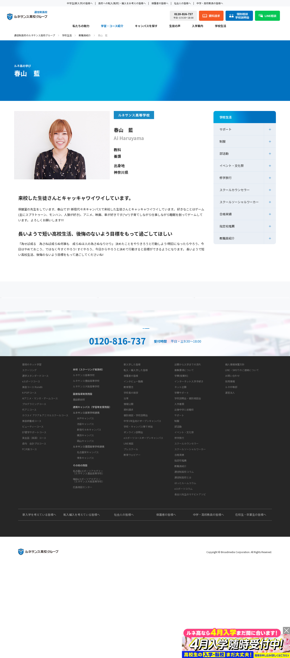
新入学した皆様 (132, 417)
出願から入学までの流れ (187, 417)
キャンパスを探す (146, 26)
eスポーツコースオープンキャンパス (143, 516)
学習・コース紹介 (112, 26)
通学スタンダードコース (35, 439)
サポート (226, 129)
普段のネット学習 (31, 428)
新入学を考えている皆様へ (39, 606)
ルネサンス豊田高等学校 (86, 428)
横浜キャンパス (85, 483)
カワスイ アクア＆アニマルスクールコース (45, 479)
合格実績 (226, 214)
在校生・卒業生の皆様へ (250, 606)
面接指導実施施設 (82, 442)
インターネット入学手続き (188, 434)
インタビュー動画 (133, 434)
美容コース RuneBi (32, 451)
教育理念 (128, 452)
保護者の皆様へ (159, 3)
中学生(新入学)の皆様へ (80, 3)
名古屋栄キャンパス (88, 500)
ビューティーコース (33, 490)
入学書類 (179, 457)
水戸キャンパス (85, 466)
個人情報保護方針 (234, 417)
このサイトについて (233, 409)
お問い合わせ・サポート (135, 480)
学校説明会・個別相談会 (187, 451)
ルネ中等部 (231, 440)
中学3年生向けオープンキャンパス (142, 499)
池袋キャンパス (85, 472)
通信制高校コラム (184, 550)
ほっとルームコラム (185, 561)
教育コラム (177, 542)
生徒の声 (174, 26)
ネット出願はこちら (218, 355)
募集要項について (184, 423)
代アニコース (29, 473)
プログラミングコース (34, 468)
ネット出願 (180, 440)
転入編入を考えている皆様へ (81, 606)
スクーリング (29, 434)
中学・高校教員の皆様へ (210, 3)
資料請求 (145, 355)
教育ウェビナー (132, 533)
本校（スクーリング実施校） (88, 417)
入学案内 (197, 26)
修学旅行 (226, 178)
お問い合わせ (232, 428)
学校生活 (220, 26)
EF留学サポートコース (34, 496)
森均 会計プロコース (34, 507)
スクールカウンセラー (235, 190)
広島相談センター (82, 535)
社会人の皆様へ (182, 3)
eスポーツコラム (183, 567)
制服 (223, 141)
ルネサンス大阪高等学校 (86, 434)
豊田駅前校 (79, 447)
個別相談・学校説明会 (136, 493)
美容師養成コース (31, 484)
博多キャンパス (85, 505)
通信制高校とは (182, 556)
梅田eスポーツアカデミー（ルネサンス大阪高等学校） (88, 528)
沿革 (126, 464)
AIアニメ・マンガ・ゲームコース (40, 462)
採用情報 (230, 434)
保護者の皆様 (131, 428)
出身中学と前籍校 (184, 462)
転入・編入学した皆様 (136, 423)
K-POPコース (29, 456)
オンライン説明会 (133, 510)
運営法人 (230, 445)
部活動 (224, 153)
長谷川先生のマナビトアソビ (190, 572)
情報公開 (128, 469)
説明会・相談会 (71, 355)
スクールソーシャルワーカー (239, 202)
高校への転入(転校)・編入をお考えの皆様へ (122, 3)
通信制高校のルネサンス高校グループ (34, 35)
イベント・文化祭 (232, 165)
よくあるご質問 (146, 305)
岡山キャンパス (85, 489)
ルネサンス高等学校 (84, 423)
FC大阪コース (29, 513)
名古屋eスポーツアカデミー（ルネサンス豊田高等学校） (88, 520)
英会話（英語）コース (34, 501)
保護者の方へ (57, 305)
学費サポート (181, 445)
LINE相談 (128, 522)
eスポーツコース (31, 445)
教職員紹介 (85, 35)
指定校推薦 (227, 226)
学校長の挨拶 (131, 458)
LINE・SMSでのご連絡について (242, 423)
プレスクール (131, 527)
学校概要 (125, 445)
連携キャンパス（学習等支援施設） (92, 455)
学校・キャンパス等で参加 (138, 505)
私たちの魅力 (80, 26)
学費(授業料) (181, 428)
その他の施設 (80, 513)
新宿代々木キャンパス (89, 477)
